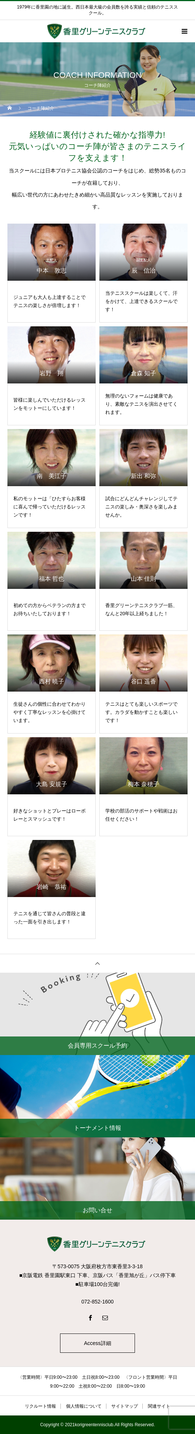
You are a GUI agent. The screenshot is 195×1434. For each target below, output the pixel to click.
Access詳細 (97, 1343)
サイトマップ (124, 1406)
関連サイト (159, 1406)
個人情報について (84, 1406)
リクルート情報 (40, 1406)
